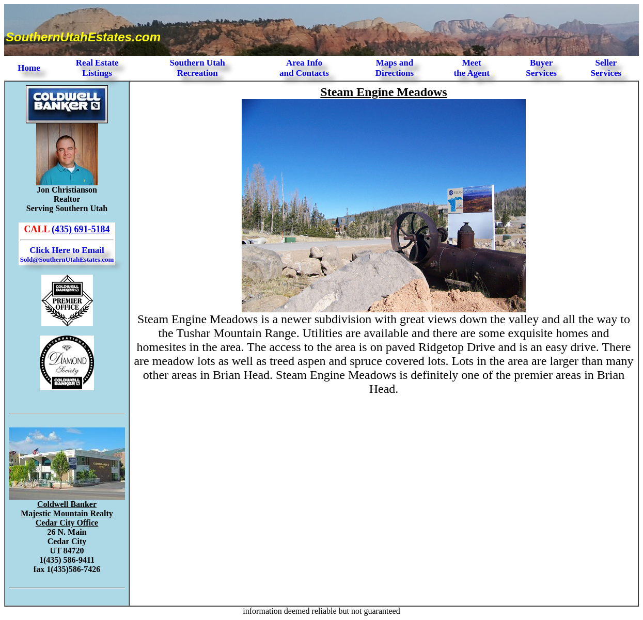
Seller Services (606, 68)
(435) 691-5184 (80, 229)
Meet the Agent (472, 68)
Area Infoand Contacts (304, 68)
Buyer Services (541, 68)
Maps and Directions (394, 68)
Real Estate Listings (97, 68)
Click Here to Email (67, 254)
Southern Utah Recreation (197, 68)
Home (29, 68)
